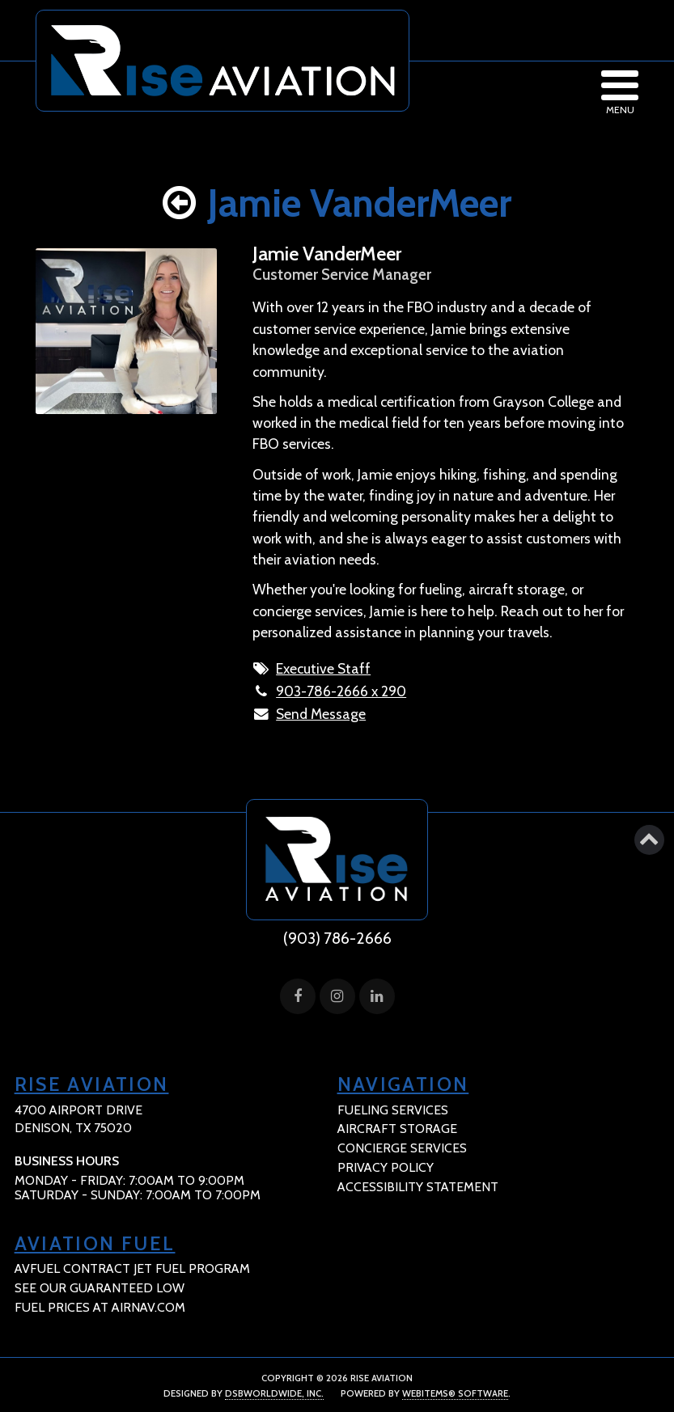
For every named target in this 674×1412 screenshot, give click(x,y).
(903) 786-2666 (337, 938)
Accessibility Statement (417, 1187)
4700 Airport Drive (78, 1119)
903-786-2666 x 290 (341, 691)
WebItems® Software (455, 1393)
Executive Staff (323, 668)
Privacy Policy (385, 1167)
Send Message (321, 713)
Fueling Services (392, 1110)
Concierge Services (402, 1148)
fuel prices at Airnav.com (100, 1307)
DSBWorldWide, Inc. (274, 1393)
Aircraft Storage (397, 1128)
